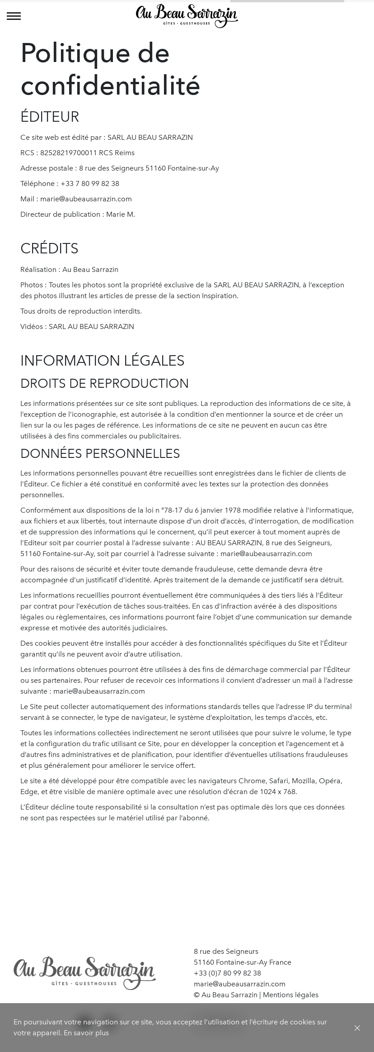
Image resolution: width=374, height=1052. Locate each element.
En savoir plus (86, 1032)
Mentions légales (290, 994)
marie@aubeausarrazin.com (239, 984)
